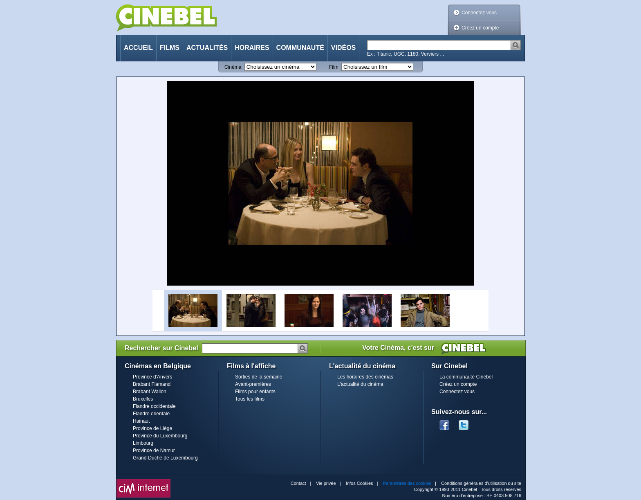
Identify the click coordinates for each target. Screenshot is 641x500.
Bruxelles (143, 399)
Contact (298, 483)
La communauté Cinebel (466, 377)
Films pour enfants (255, 391)
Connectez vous (479, 13)
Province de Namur (154, 450)
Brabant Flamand (151, 384)
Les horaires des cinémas (365, 377)
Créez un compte (480, 28)
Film (333, 67)
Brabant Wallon (149, 391)
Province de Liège (152, 428)
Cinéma (232, 67)
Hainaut (141, 421)
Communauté (300, 47)
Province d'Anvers (152, 377)
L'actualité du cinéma (360, 384)
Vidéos (343, 47)
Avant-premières (253, 384)
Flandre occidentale (154, 406)
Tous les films (249, 399)
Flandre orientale (151, 414)
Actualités (207, 47)
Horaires (252, 47)
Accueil (138, 47)
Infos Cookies (359, 483)
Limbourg (143, 443)
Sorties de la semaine (258, 377)
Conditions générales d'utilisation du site (481, 483)
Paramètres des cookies (407, 483)
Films (169, 47)
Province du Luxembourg (160, 436)
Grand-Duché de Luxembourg (165, 458)
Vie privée (326, 483)
